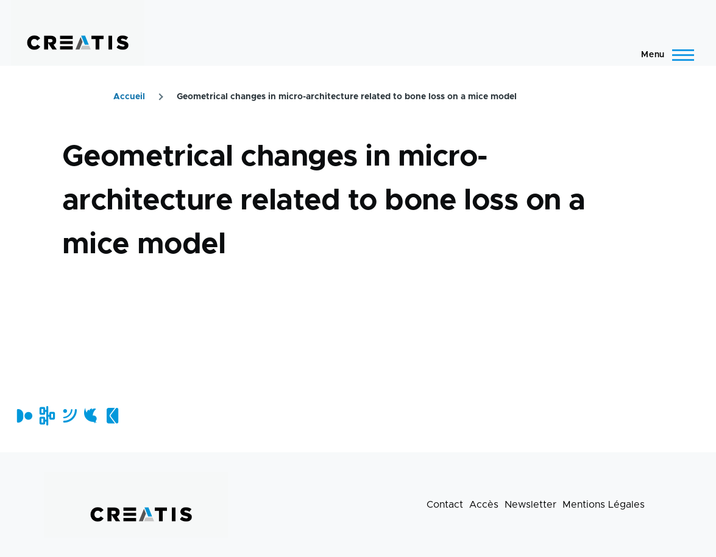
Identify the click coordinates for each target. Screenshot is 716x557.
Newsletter (530, 505)
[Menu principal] (664, 55)
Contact (445, 505)
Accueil (129, 97)
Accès (483, 505)
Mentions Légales (603, 505)
